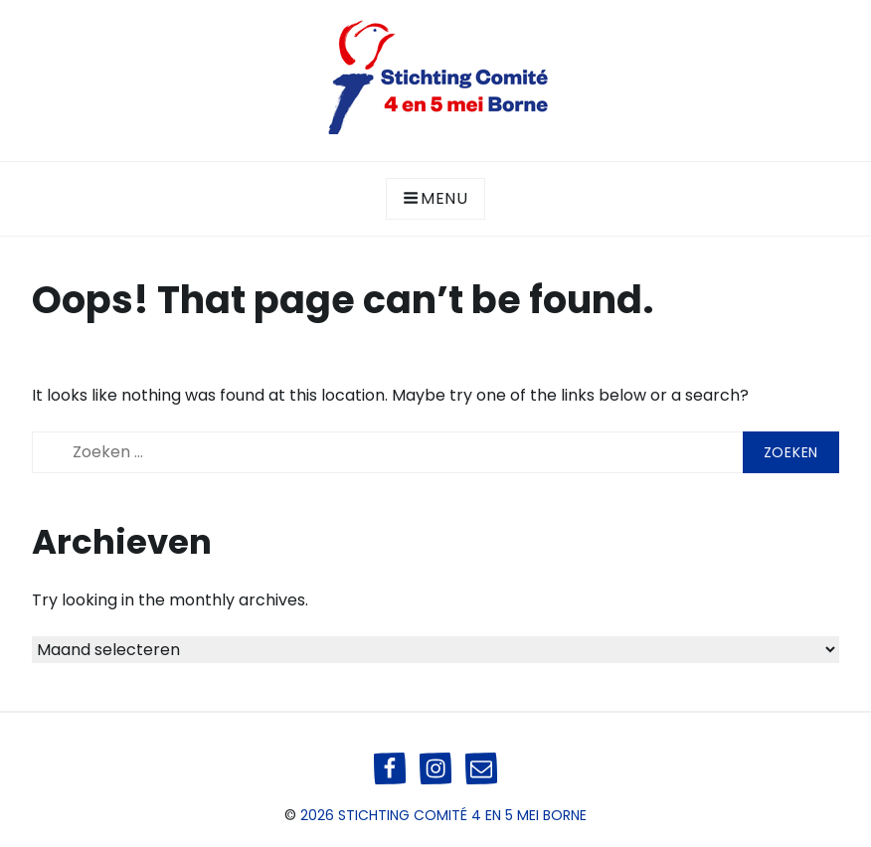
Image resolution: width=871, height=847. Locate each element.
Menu (435, 198)
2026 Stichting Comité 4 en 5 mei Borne (443, 815)
